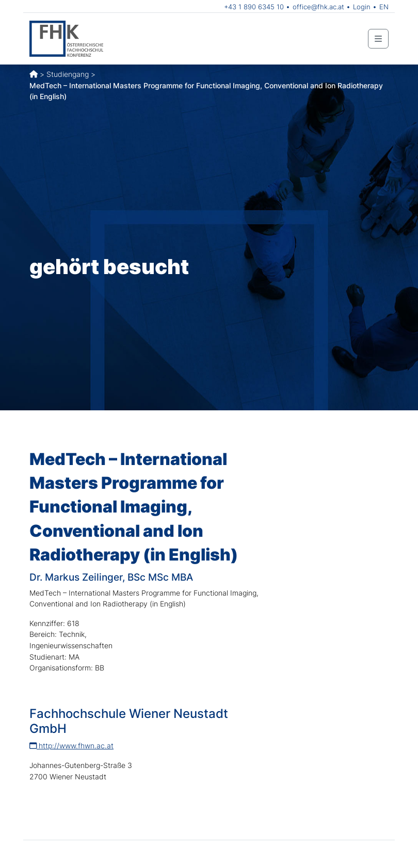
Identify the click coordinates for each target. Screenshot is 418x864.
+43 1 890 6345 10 (254, 7)
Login (362, 7)
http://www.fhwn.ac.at (71, 745)
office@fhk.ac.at (318, 7)
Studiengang (67, 74)
